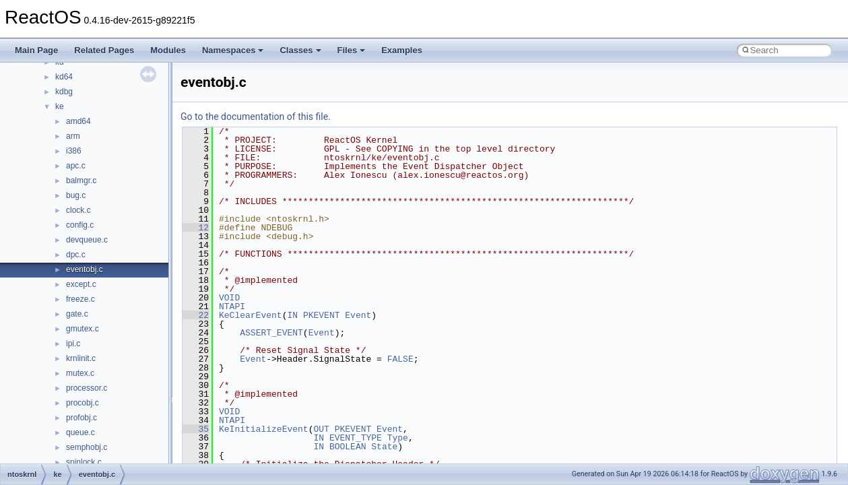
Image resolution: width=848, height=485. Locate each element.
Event (358, 315)
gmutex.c (82, 328)
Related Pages (104, 50)
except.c (81, 284)
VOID (229, 298)
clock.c (78, 210)
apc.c (76, 165)
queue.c (80, 432)
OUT (321, 429)
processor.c (86, 388)
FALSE (400, 359)
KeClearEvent (250, 315)
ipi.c (73, 343)
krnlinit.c (81, 358)
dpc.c (76, 254)
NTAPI (232, 306)
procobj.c (82, 403)
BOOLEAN (347, 447)
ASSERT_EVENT (271, 333)
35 (196, 429)
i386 (73, 151)
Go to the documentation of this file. (256, 116)
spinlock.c (84, 462)
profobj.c (81, 417)
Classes (300, 50)
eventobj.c (84, 269)
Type (397, 438)
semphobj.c (86, 447)
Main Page (36, 50)
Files (351, 50)
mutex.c (80, 373)
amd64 (78, 121)
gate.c (77, 314)
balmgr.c (81, 180)
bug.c (76, 195)
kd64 (64, 77)
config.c (80, 225)
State (384, 447)
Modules (168, 50)
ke (59, 106)
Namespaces (233, 50)
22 (196, 315)
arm (73, 136)
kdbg (64, 91)
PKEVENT (321, 315)
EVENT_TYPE (355, 438)
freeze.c (80, 299)
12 (196, 228)
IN (292, 315)
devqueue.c (87, 240)
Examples (401, 50)
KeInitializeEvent (263, 429)
